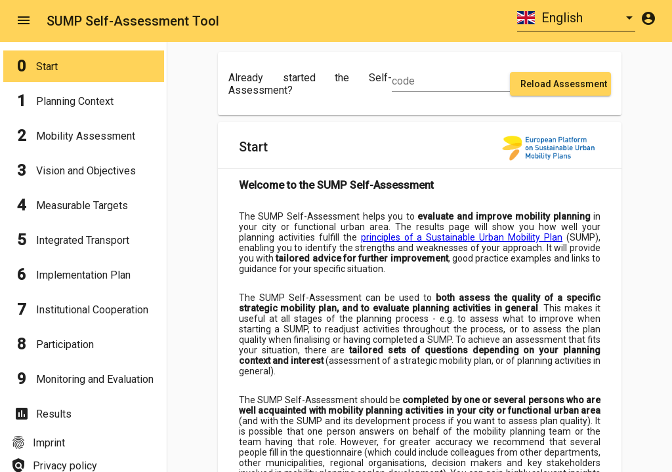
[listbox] (576, 18)
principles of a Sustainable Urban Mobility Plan (462, 237)
